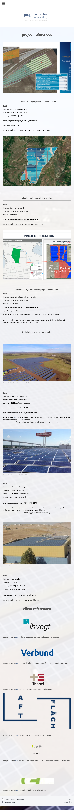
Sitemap (20, 800)
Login (70, 800)
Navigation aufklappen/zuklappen (37, 3)
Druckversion (9, 800)
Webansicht (67, 802)
